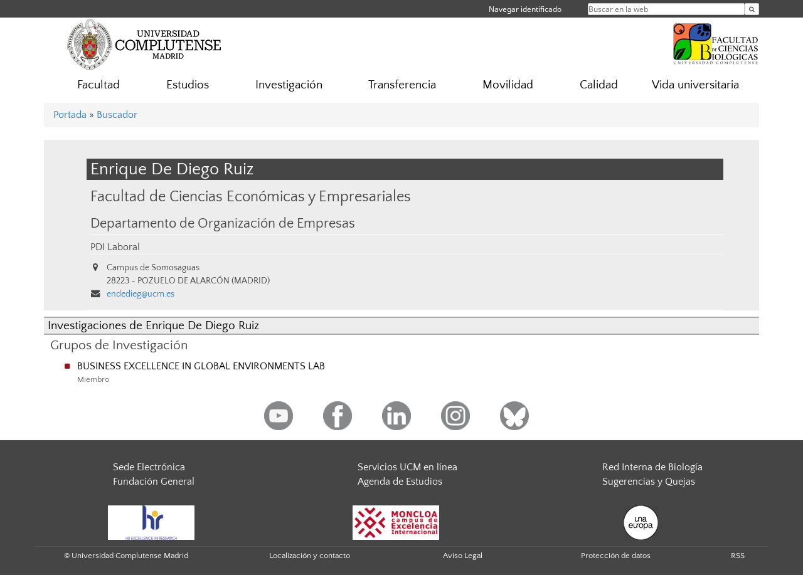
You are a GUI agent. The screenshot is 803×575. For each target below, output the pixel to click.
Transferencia (402, 85)
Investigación (288, 85)
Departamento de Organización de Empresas (222, 223)
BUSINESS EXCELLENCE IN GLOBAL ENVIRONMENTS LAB (201, 366)
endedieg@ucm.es (140, 294)
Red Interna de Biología (652, 467)
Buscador (117, 114)
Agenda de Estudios (400, 481)
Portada (70, 114)
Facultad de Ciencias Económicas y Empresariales (250, 196)
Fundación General (153, 481)
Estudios (187, 85)
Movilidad (507, 85)
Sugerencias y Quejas (648, 481)
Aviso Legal (462, 555)
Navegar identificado (525, 9)
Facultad (98, 85)
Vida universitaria (695, 85)
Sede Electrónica (149, 467)
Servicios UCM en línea (407, 467)
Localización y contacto (309, 555)
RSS (738, 555)
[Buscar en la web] (752, 9)
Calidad (599, 85)
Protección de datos (616, 555)
